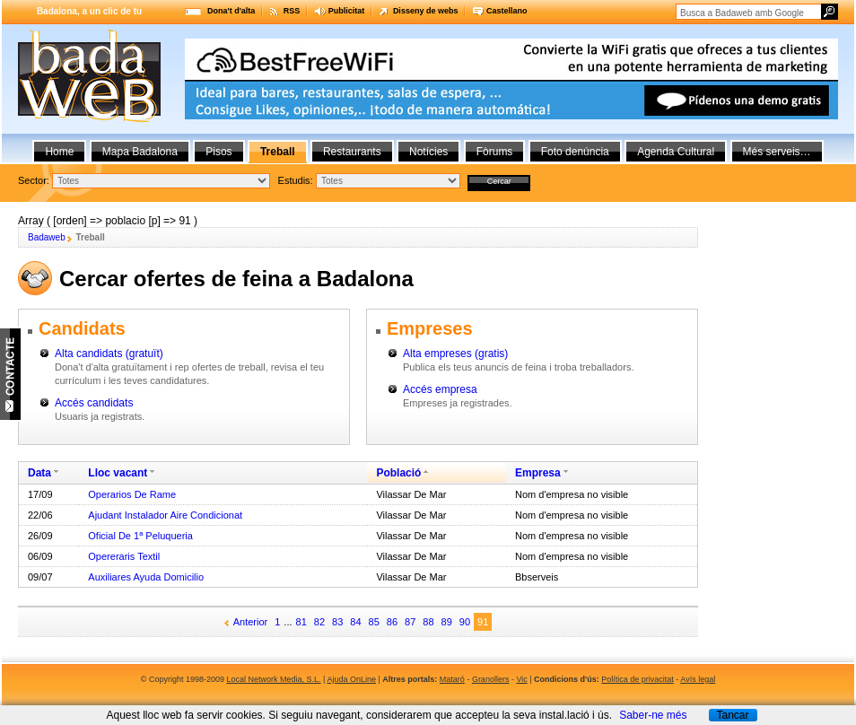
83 (337, 621)
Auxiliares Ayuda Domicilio (146, 577)
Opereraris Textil (124, 556)
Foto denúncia (575, 151)
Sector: (33, 180)
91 (482, 621)
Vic (521, 679)
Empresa (538, 473)
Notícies (428, 151)
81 (301, 621)
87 (410, 621)
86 (392, 621)
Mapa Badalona (140, 151)
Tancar (732, 715)
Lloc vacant (117, 473)
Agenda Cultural (675, 151)
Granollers (491, 679)
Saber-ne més (652, 715)
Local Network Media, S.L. (274, 679)
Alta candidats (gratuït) (109, 353)
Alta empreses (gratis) (455, 353)
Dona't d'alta (231, 10)
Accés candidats (94, 403)
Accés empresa (440, 389)
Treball (277, 151)
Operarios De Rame (132, 494)
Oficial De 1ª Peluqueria (140, 535)
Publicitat (346, 10)
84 (355, 621)
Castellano (507, 10)
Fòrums (494, 151)
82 (319, 621)
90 (464, 621)
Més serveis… (777, 151)
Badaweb (47, 237)
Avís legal (697, 679)
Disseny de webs (426, 10)
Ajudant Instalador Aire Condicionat (165, 515)
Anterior (250, 621)
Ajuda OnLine (351, 679)
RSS (292, 10)
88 (428, 621)
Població (398, 473)
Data (39, 473)
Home (59, 151)
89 (446, 621)
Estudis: (295, 180)
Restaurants (352, 151)
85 (374, 621)
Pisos (218, 151)
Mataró (452, 679)
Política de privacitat (637, 679)
